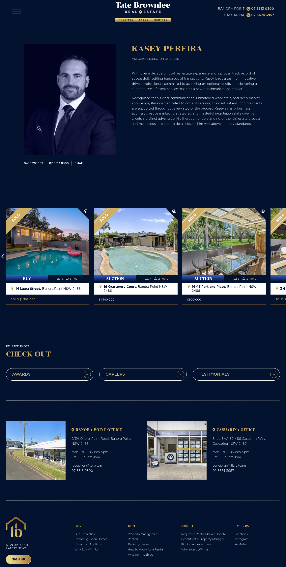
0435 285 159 (33, 163)
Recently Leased (139, 544)
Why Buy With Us (86, 550)
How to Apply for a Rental (145, 550)
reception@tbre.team (88, 465)
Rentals (133, 539)
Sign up (18, 559)
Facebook (241, 534)
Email (79, 163)
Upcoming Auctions (88, 544)
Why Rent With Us (140, 555)
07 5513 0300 (260, 8)
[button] (2, 256)
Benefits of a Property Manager (202, 539)
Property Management (143, 534)
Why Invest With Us (195, 550)
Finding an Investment (196, 544)
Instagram (241, 539)
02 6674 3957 (260, 15)
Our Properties (84, 534)
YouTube (240, 544)
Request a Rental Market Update (203, 534)
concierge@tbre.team (229, 465)
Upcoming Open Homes (90, 539)
